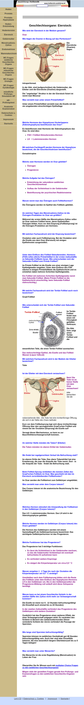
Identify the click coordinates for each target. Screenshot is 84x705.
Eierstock (8, 35)
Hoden (8, 9)
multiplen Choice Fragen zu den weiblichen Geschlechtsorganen (50, 666)
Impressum (8, 119)
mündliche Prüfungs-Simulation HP (8, 94)
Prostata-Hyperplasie (8, 19)
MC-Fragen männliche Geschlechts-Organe (8, 71)
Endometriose (8, 49)
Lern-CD (17, 699)
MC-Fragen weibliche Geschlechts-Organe (8, 61)
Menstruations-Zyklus (8, 44)
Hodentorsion (8, 30)
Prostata (8, 14)
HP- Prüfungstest (9, 101)
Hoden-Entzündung (8, 25)
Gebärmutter (8, 39)
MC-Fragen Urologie (8, 80)
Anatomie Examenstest (9, 108)
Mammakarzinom (9, 53)
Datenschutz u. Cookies (8, 114)
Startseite (8, 124)
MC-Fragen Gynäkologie (8, 86)
